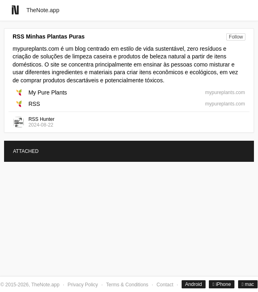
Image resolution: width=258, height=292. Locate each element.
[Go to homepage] (15, 10)
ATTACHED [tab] (26, 151)
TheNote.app (42, 10)
